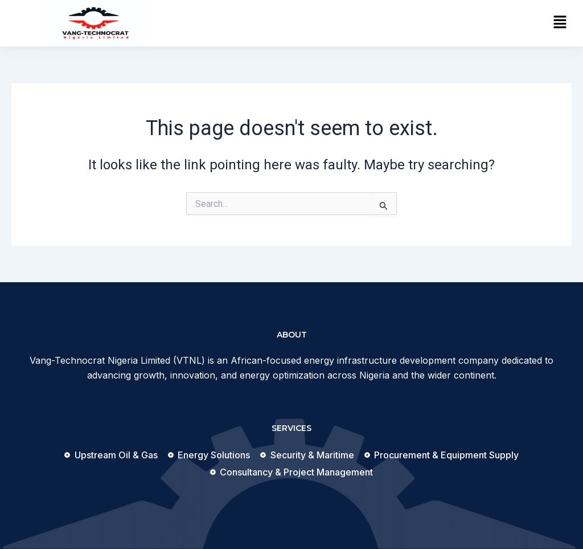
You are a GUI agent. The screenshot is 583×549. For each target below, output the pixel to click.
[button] (560, 22)
